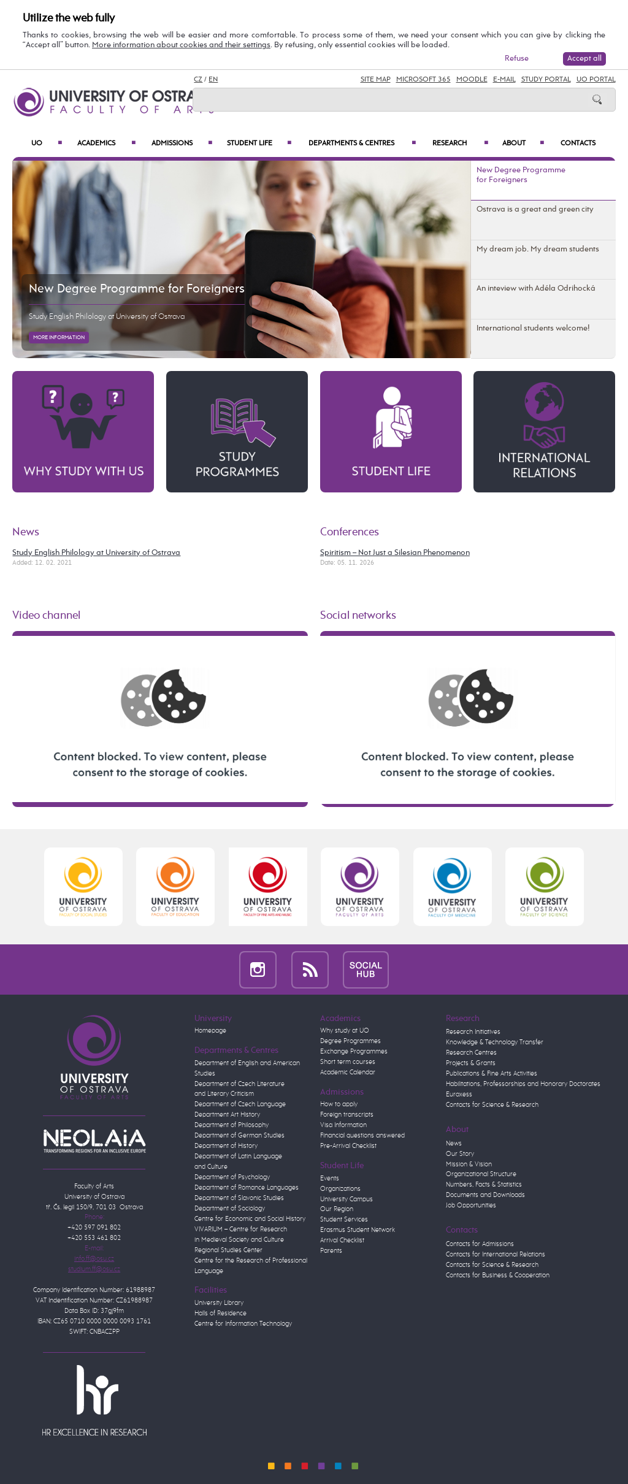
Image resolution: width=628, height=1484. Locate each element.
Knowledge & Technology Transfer (494, 1042)
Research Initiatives (473, 1032)
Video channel (46, 615)
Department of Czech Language (240, 1104)
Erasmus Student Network (357, 1230)
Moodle (472, 79)
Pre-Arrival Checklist (348, 1146)
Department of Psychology (232, 1177)
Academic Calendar (347, 1072)
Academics (106, 143)
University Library (218, 1303)
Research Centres (471, 1053)
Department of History (226, 1146)
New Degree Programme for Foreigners (137, 289)
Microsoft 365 (423, 79)
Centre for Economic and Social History (249, 1219)
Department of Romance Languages (246, 1187)
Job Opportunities (471, 1205)
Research (460, 143)
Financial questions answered (362, 1135)
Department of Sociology (229, 1208)
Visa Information (343, 1125)
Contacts (578, 143)
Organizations (340, 1189)
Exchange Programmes (354, 1051)
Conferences (349, 532)
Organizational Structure (481, 1174)
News (25, 532)
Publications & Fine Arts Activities (491, 1073)
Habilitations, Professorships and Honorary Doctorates (523, 1084)
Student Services (344, 1219)
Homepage (210, 1031)
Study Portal (546, 79)
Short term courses (347, 1062)
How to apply (339, 1104)
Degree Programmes (350, 1041)
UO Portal (596, 79)
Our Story (460, 1154)
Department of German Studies (239, 1135)
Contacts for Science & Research (492, 1105)
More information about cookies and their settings (181, 45)
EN (213, 79)
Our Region (336, 1209)
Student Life (259, 143)
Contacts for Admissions (480, 1244)
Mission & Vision (469, 1164)
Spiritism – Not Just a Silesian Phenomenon (395, 553)
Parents (331, 1251)
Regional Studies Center (228, 1250)
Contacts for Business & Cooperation (498, 1275)
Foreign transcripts (346, 1115)
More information (59, 337)
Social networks (358, 615)
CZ (198, 79)
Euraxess (459, 1094)
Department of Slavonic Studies (239, 1198)
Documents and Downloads (485, 1195)
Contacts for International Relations (495, 1254)
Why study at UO (344, 1031)
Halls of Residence (220, 1313)
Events (329, 1178)
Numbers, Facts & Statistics (484, 1184)
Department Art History (227, 1115)
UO (46, 143)
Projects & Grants (471, 1063)
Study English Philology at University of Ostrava (107, 317)
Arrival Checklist (342, 1240)
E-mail (504, 79)
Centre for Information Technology (243, 1324)
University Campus (346, 1199)
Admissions (182, 143)
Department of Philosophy (231, 1125)
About (523, 143)
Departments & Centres (362, 143)
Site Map (376, 79)
